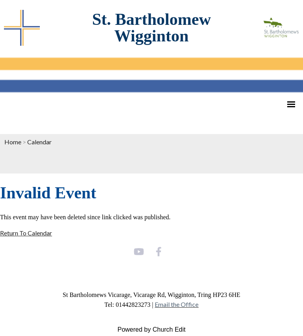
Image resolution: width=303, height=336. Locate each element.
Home (12, 142)
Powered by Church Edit (152, 329)
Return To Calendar (26, 233)
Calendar (39, 142)
